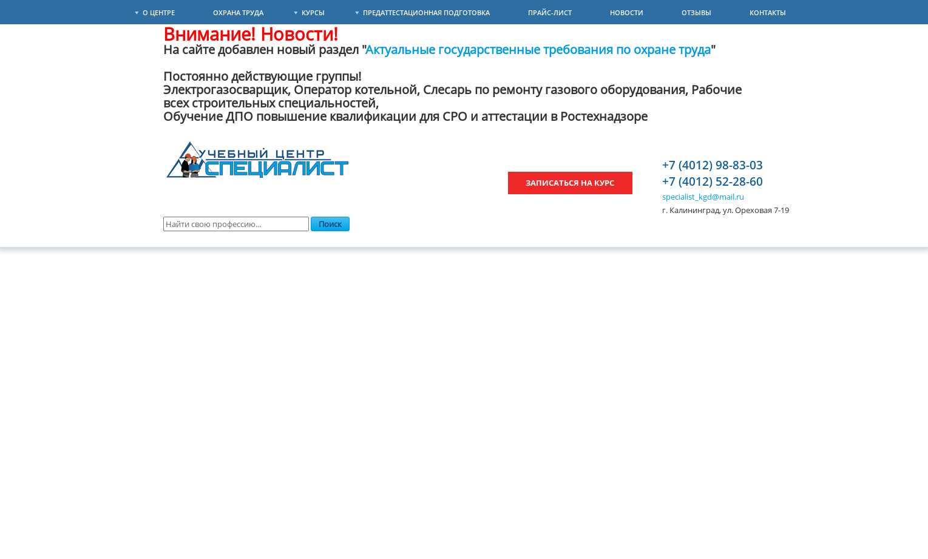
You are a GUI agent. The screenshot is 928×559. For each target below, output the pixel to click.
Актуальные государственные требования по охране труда (538, 49)
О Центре (159, 12)
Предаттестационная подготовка (426, 12)
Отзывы (696, 12)
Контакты (768, 12)
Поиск (330, 224)
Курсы (313, 12)
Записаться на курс (570, 182)
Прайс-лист (550, 12)
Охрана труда (238, 12)
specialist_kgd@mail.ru (703, 196)
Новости (626, 12)
